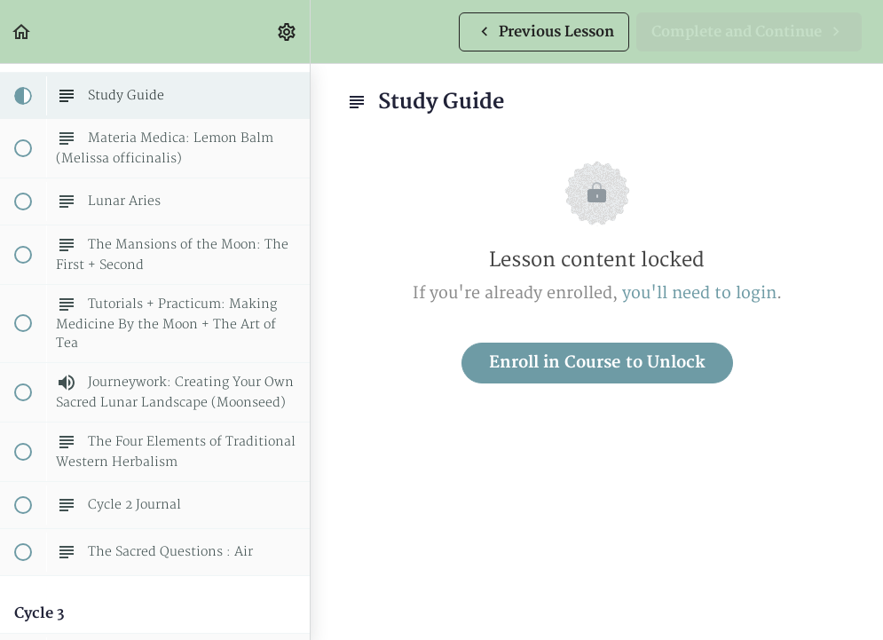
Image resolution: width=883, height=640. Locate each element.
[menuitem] (287, 31)
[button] (22, 31)
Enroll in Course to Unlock (597, 362)
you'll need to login (699, 293)
